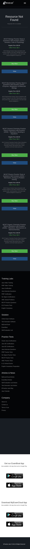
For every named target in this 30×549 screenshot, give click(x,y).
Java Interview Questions (9, 291)
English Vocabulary (7, 308)
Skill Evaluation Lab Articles (9, 382)
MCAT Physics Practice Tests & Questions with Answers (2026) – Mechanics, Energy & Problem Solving (14, 177)
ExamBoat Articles (7, 380)
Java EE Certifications (8, 346)
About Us (4, 401)
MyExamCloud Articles (8, 377)
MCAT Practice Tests (7, 358)
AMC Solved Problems (8, 299)
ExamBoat (5, 327)
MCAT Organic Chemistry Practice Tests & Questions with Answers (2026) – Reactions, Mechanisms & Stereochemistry (14, 227)
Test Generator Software (8, 321)
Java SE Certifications (8, 343)
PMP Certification (6, 294)
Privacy (4, 410)
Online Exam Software (8, 319)
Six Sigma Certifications (8, 297)
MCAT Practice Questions (9, 302)
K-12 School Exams (7, 363)
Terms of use (5, 407)
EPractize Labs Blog (7, 388)
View (14, 71)
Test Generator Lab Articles (9, 385)
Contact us (5, 404)
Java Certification (6, 288)
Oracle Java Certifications (9, 341)
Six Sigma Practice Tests (9, 355)
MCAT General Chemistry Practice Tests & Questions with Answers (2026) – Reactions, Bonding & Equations (14, 131)
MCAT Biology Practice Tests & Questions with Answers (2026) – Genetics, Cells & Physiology (14, 40)
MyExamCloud (6, 324)
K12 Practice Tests (7, 305)
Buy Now (15, 63)
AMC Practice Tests (7, 360)
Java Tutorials (6, 391)
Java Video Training (7, 282)
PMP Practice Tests (7, 352)
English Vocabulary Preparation (10, 366)
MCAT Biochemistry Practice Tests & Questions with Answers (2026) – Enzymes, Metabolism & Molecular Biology (14, 85)
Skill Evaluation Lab (7, 330)
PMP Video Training (7, 285)
